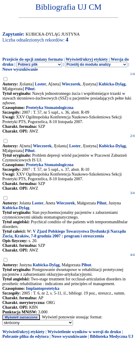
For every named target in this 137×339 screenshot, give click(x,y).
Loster (40, 84)
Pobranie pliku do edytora (25, 336)
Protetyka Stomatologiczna (50, 107)
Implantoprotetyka (42, 288)
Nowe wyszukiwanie (20, 69)
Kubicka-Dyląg (112, 84)
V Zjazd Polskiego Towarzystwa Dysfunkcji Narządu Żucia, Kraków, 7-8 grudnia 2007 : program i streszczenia (64, 233)
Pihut (30, 89)
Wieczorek (71, 84)
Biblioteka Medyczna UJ (111, 336)
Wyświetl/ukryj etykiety (87, 59)
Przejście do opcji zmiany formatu (32, 59)
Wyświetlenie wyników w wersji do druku (84, 332)
